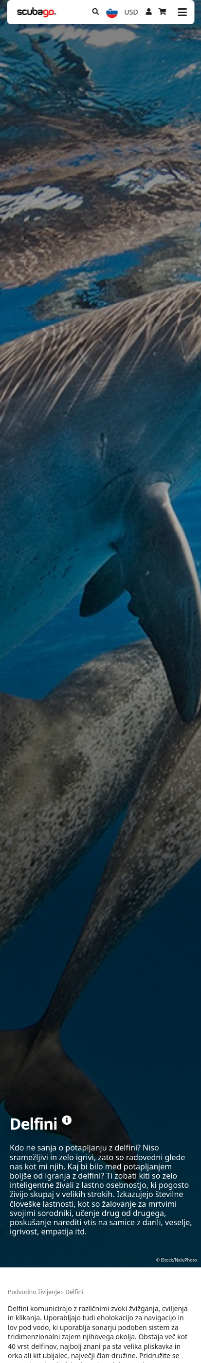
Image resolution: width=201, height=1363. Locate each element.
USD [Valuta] (131, 11)
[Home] (36, 12)
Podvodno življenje (34, 1292)
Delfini (74, 1292)
